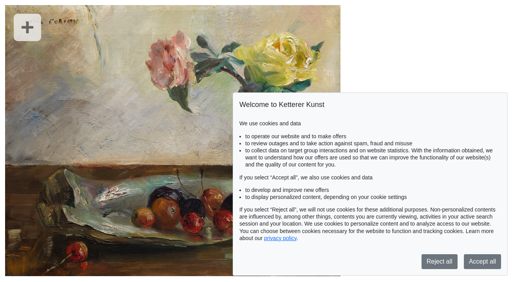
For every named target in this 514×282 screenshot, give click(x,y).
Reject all (439, 261)
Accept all (482, 261)
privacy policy (280, 238)
